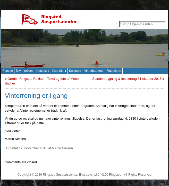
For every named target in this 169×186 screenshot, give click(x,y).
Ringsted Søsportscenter (60, 174)
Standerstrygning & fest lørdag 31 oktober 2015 (127, 79)
